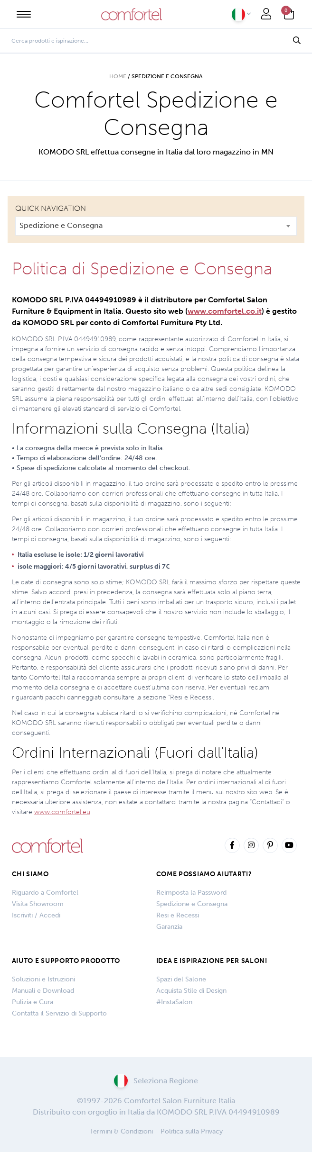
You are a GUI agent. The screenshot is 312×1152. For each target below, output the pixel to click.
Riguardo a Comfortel (45, 893)
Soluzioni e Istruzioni (43, 979)
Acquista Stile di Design (191, 991)
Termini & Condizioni (121, 1131)
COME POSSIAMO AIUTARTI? (204, 874)
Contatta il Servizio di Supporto (59, 1013)
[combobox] (156, 226)
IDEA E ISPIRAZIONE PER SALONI (211, 961)
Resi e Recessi (177, 915)
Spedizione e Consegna (191, 904)
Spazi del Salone (181, 979)
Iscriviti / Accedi (36, 915)
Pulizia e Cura (32, 1002)
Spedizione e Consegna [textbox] (61, 225)
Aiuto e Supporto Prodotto (66, 961)
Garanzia (169, 927)
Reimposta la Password (191, 893)
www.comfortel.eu (62, 812)
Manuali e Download (43, 991)
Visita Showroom (38, 904)
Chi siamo (30, 874)
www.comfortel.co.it (225, 311)
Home (117, 76)
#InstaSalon (174, 1002)
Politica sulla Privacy (192, 1131)
